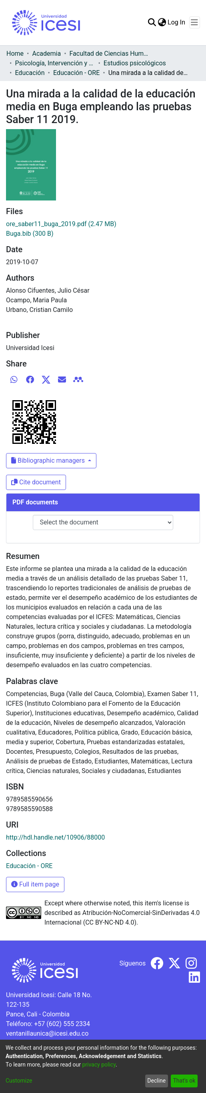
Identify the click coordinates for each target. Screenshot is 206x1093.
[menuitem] (162, 22)
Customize (19, 1080)
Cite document (36, 482)
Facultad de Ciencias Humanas (110, 53)
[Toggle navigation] (194, 22)
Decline (156, 1080)
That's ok (184, 1080)
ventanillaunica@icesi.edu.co (47, 1033)
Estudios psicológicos (135, 63)
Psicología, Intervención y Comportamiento (55, 63)
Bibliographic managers (48, 460)
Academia (46, 53)
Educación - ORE (76, 73)
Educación (29, 73)
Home (15, 53)
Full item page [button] (35, 884)
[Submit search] (152, 22)
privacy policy (99, 1064)
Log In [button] (177, 22)
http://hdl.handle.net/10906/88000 (55, 837)
